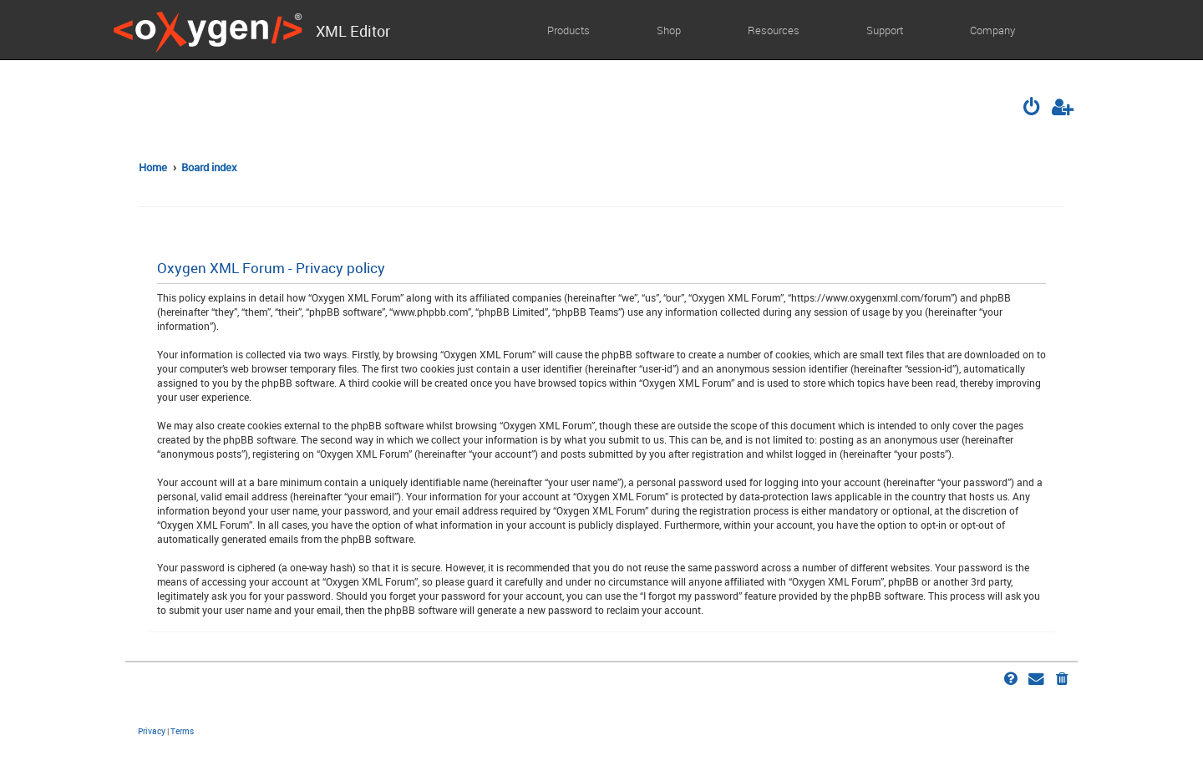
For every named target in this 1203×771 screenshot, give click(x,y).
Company (992, 30)
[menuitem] (1033, 108)
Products (568, 30)
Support (884, 30)
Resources (773, 30)
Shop (669, 30)
